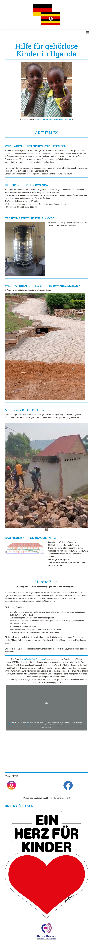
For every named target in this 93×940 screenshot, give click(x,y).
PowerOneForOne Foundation (32, 659)
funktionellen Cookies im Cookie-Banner (23, 725)
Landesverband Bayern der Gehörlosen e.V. (53, 119)
